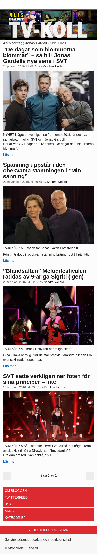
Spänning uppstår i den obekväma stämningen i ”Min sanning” (42, 170)
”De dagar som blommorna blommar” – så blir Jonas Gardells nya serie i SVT (39, 55)
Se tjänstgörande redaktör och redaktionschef (38, 539)
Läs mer (9, 155)
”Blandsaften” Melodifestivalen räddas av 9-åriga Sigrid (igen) (44, 274)
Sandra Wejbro (57, 182)
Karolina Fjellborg (54, 66)
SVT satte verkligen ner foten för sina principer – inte (46, 379)
